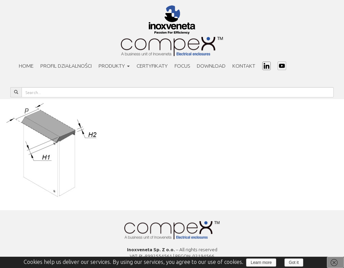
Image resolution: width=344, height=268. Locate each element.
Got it (294, 262)
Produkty (114, 66)
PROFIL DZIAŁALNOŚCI (66, 66)
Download (211, 66)
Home (26, 66)
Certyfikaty (152, 66)
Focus (182, 66)
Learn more (261, 262)
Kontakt (243, 66)
